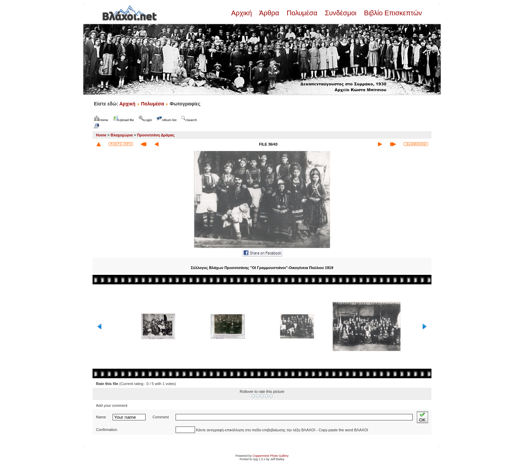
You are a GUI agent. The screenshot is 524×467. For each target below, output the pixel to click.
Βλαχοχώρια (122, 135)
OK (422, 417)
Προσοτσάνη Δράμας (156, 135)
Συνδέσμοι (340, 13)
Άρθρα (269, 13)
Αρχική (242, 13)
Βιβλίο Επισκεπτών (392, 13)
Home (101, 135)
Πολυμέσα (302, 13)
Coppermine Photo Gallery (270, 455)
